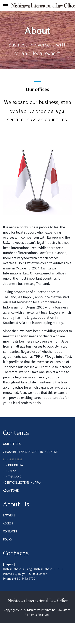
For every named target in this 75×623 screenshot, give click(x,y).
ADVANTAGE (11, 490)
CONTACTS (10, 531)
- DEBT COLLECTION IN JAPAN (22, 482)
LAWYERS (9, 515)
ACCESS (8, 523)
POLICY (7, 539)
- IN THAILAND (12, 477)
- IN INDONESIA (13, 465)
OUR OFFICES (12, 444)
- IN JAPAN (10, 471)
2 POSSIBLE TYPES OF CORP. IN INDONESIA (30, 452)
